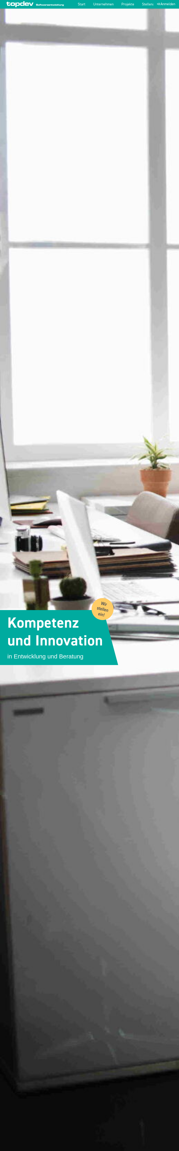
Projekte (127, 4)
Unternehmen (103, 4)
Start (81, 4)
